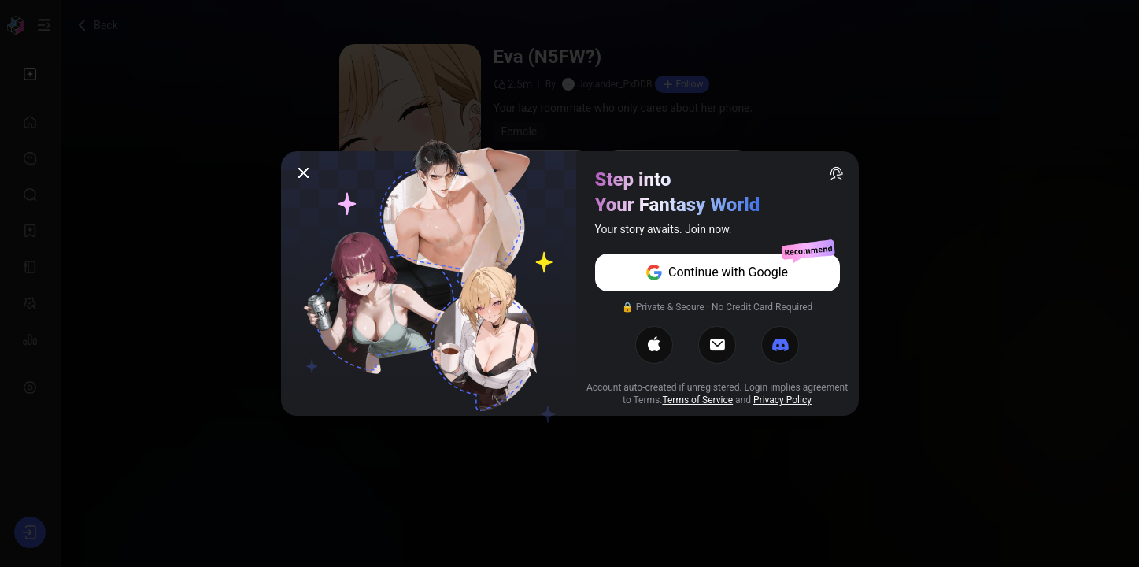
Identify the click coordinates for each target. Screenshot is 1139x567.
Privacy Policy (782, 400)
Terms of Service (697, 400)
